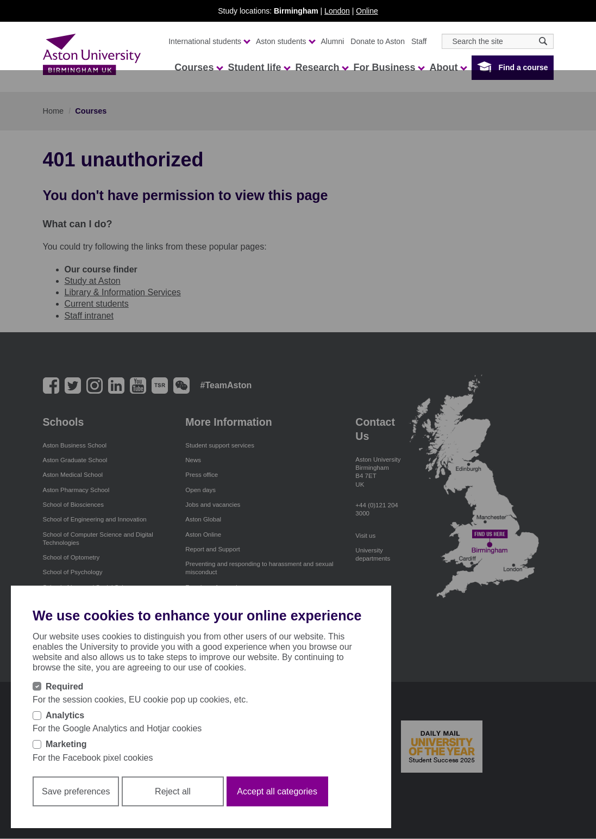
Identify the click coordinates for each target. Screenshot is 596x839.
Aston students (285, 41)
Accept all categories (277, 791)
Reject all (173, 791)
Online (367, 11)
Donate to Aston (377, 41)
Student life (259, 67)
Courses (198, 67)
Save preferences (76, 791)
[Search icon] (543, 41)
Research (321, 67)
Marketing (66, 744)
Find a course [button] (523, 67)
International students (208, 41)
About (447, 67)
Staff (419, 41)
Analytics (65, 715)
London (337, 11)
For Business (388, 67)
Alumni (332, 41)
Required (64, 686)
